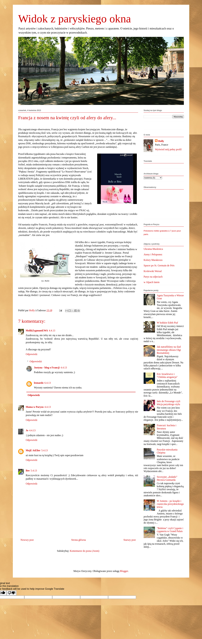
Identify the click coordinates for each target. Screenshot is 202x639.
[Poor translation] (11, 593)
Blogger (124, 571)
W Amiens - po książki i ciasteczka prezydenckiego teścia (170, 504)
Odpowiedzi (36, 361)
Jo (27, 430)
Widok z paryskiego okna (74, 19)
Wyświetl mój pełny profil (168, 149)
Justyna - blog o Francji (47, 367)
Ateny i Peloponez (153, 254)
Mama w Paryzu (35, 407)
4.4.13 (52, 330)
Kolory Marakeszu (153, 260)
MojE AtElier (33, 450)
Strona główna (78, 540)
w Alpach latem (151, 282)
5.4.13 (44, 450)
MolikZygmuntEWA (37, 330)
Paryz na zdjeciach (153, 276)
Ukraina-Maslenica (153, 249)
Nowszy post (27, 540)
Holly (161, 141)
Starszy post (129, 540)
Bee (28, 470)
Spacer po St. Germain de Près (159, 265)
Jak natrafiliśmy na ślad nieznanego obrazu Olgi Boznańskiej (169, 349)
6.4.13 (47, 382)
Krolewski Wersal (153, 271)
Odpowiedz (31, 354)
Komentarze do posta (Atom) (84, 551)
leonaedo (38, 382)
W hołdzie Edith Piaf (167, 322)
